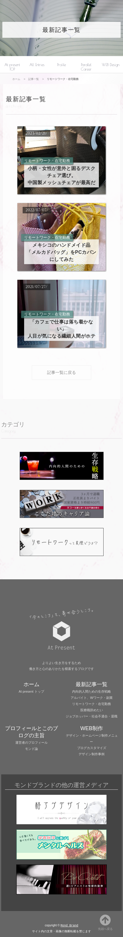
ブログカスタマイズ (91, 748)
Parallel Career (86, 67)
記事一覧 (33, 79)
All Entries (36, 65)
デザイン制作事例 (91, 754)
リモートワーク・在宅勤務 (91, 704)
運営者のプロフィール (31, 742)
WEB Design (110, 65)
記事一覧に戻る (61, 372)
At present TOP (12, 67)
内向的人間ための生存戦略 (91, 691)
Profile (61, 65)
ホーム (16, 79)
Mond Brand (69, 925)
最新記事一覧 (61, 30)
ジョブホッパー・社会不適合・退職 (91, 716)
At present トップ (31, 691)
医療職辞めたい (91, 710)
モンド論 (31, 748)
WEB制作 (91, 728)
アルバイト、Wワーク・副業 (91, 697)
